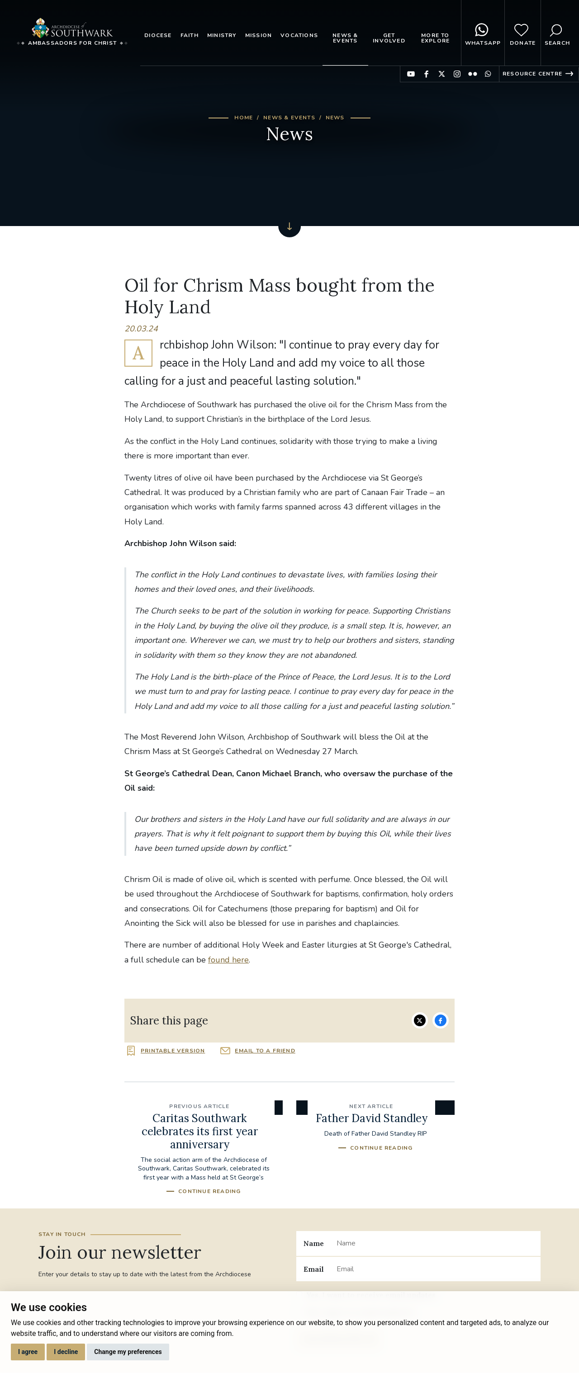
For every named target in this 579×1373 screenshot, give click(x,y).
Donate (523, 33)
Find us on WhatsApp (488, 74)
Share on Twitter (420, 1020)
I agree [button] (28, 1351)
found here (228, 959)
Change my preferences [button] (127, 1351)
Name (314, 1243)
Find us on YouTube (411, 74)
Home (243, 117)
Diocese (157, 35)
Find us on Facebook (426, 74)
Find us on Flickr (472, 74)
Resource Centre (532, 73)
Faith (189, 35)
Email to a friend (265, 1050)
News (335, 117)
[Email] (435, 1269)
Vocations (299, 35)
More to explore (435, 38)
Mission (258, 35)
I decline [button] (66, 1351)
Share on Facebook (440, 1020)
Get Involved (389, 38)
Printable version (173, 1050)
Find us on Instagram (457, 74)
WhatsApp (483, 33)
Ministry (222, 35)
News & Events (345, 38)
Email (314, 1269)
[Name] (435, 1243)
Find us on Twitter (441, 74)
